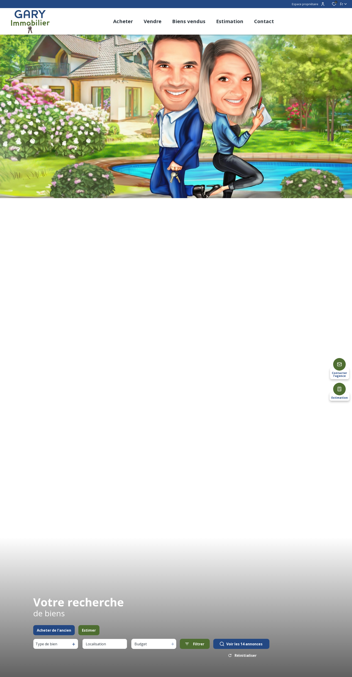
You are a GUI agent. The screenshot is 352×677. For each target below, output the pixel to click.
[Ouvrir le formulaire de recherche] (195, 645)
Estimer (89, 631)
